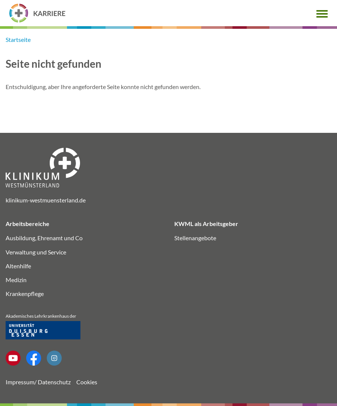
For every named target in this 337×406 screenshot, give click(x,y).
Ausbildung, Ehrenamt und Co (44, 237)
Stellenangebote (195, 237)
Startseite (18, 39)
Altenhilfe (18, 265)
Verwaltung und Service (36, 252)
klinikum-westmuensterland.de (46, 200)
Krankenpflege (25, 293)
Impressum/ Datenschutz (38, 381)
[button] (322, 13)
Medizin (16, 279)
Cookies (86, 381)
